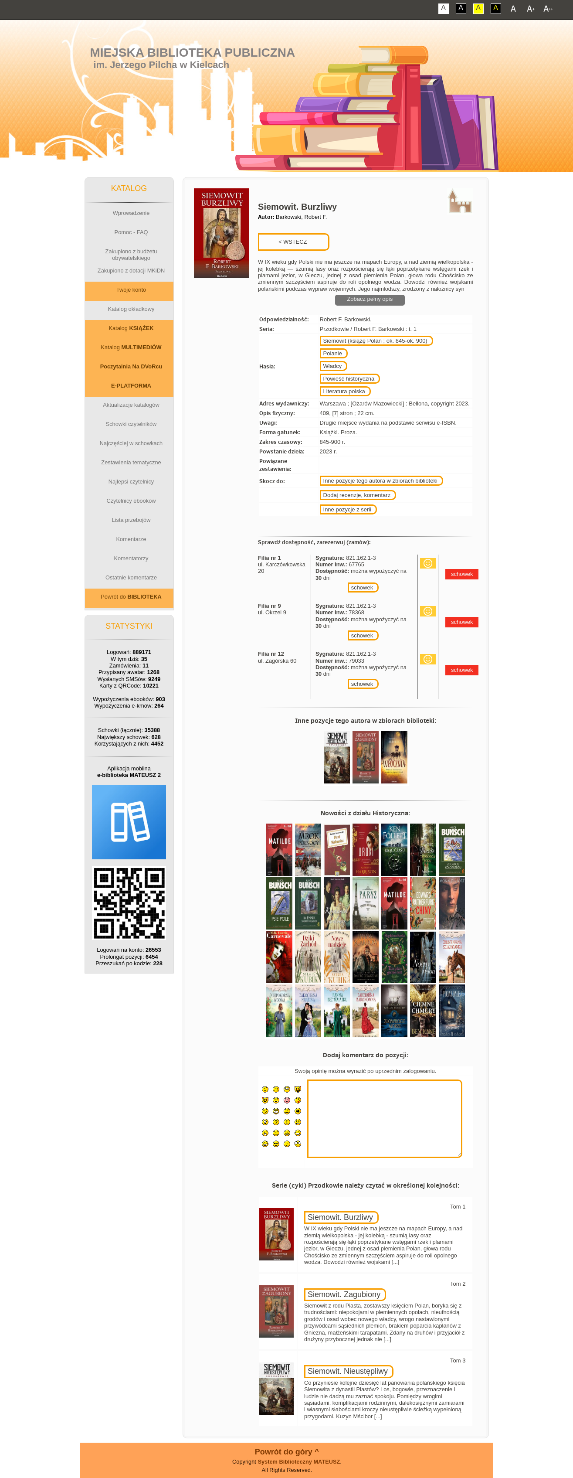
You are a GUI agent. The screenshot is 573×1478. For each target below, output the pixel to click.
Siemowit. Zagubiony (344, 1294)
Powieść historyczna (349, 378)
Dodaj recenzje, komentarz (357, 495)
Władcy (332, 366)
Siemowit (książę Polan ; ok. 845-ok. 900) (375, 340)
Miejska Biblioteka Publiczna (192, 52)
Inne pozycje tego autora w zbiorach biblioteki (380, 480)
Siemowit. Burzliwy (340, 1217)
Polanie (332, 353)
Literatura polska (344, 391)
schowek (362, 587)
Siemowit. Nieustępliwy (348, 1371)
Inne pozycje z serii (347, 509)
